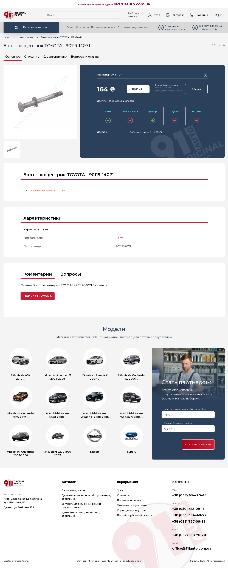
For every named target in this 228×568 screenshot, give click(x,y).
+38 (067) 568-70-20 (189, 535)
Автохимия (135, 560)
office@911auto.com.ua (191, 548)
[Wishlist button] (205, 75)
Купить (138, 89)
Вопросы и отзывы (85, 56)
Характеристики (55, 56)
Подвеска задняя (25, 37)
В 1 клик (196, 89)
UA (215, 15)
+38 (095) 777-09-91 (188, 522)
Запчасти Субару (118, 560)
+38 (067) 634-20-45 (189, 495)
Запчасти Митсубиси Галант (92, 560)
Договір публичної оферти (135, 515)
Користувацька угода (131, 510)
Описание (31, 56)
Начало (7, 37)
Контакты (82, 27)
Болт (119, 238)
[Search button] (116, 15)
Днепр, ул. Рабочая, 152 (19, 507)
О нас (70, 27)
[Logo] (15, 15)
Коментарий (37, 274)
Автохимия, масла (73, 490)
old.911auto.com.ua (132, 4)
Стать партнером (198, 444)
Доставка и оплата (103, 27)
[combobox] (140, 132)
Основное (13, 56)
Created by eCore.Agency (16, 560)
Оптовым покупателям (132, 27)
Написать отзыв (37, 296)
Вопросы (70, 274)
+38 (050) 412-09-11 (175, 29)
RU (222, 15)
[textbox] (139, 132)
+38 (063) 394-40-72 (189, 515)
